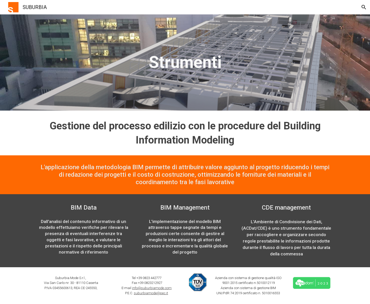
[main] (185, 62)
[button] (364, 7)
